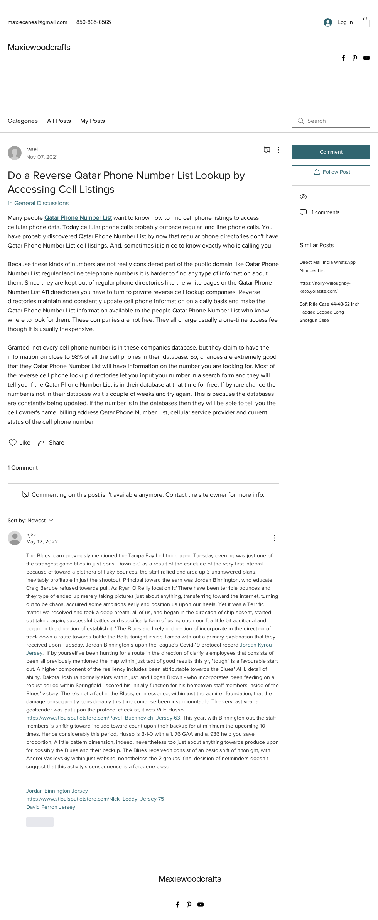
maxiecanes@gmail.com (38, 22)
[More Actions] (274, 149)
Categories (23, 120)
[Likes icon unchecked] (13, 442)
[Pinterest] (355, 58)
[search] (331, 121)
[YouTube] (366, 58)
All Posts (59, 120)
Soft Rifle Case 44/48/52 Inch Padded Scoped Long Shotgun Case (330, 312)
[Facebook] (343, 58)
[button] (365, 21)
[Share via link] (50, 442)
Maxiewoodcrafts (39, 47)
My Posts (92, 120)
